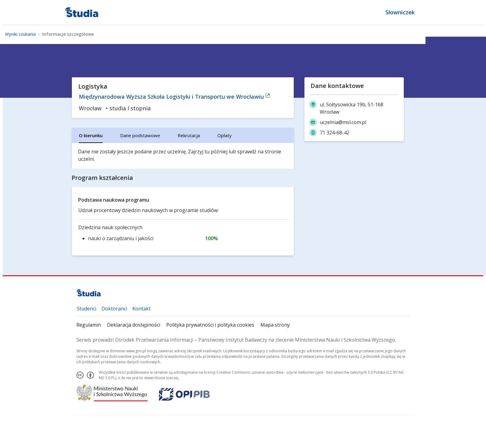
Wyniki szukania (20, 34)
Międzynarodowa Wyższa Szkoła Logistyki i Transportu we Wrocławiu (174, 96)
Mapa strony (275, 324)
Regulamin (88, 324)
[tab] (90, 135)
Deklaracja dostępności (133, 324)
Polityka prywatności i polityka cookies (210, 324)
